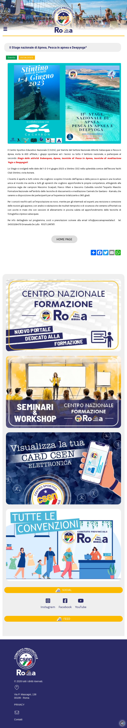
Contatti (18, 719)
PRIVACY (19, 704)
